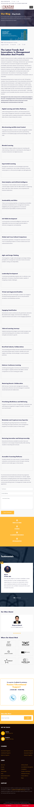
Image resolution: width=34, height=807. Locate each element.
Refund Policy (24, 803)
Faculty (2, 767)
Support (3, 769)
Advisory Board (24, 765)
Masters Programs (28, 755)
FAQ (29, 803)
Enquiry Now (24, 3)
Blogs (22, 778)
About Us (3, 765)
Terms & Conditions (8, 803)
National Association (5, 775)
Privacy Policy (17, 803)
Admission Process (25, 773)
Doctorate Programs (5, 750)
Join (28, 718)
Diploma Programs (5, 755)
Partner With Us (24, 775)
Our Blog (5, 14)
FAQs (2, 773)
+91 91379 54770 (5, 1)
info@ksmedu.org (9, 739)
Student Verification (25, 771)
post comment (8, 512)
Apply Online (11, 3)
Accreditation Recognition (27, 767)
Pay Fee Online (18, 3)
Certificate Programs (5, 753)
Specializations (4, 3)
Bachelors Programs (28, 750)
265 (23, 44)
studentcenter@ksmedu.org (18, 789)
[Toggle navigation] (31, 7)
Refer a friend (4, 778)
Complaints (24, 769)
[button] (13, 633)
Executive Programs (28, 753)
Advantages (3, 771)
